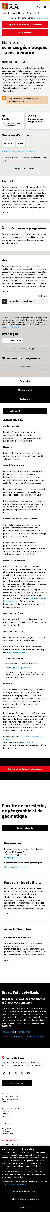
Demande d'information (13, 1036)
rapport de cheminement (11, 327)
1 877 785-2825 (36, 1065)
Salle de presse (8, 1111)
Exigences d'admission (25, 168)
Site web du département (15, 867)
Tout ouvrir (43, 296)
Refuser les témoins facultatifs (25, 1201)
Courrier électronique (10, 1094)
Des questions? (25, 32)
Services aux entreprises (11, 1108)
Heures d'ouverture (35, 1036)
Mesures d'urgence (11, 1140)
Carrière (5, 1114)
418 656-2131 (16, 1065)
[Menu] (25, 411)
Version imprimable (40, 18)
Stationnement (7, 1134)
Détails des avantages (25, 348)
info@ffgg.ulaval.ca (13, 857)
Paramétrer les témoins (24, 1193)
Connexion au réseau (10, 1099)
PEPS (4, 1126)
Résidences (6, 1131)
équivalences (28, 742)
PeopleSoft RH (7, 1116)
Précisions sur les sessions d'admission (19, 151)
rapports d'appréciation (21, 667)
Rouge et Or (6, 1128)
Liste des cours (25, 366)
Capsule (5, 1101)
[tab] (25, 381)
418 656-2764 (8, 1032)
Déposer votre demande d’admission (25, 24)
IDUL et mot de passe (10, 1096)
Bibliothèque (7, 1123)
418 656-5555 (17, 1144)
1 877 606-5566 (23, 1032)
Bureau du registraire (15, 652)
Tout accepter (25, 1209)
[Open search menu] (38, 6)
